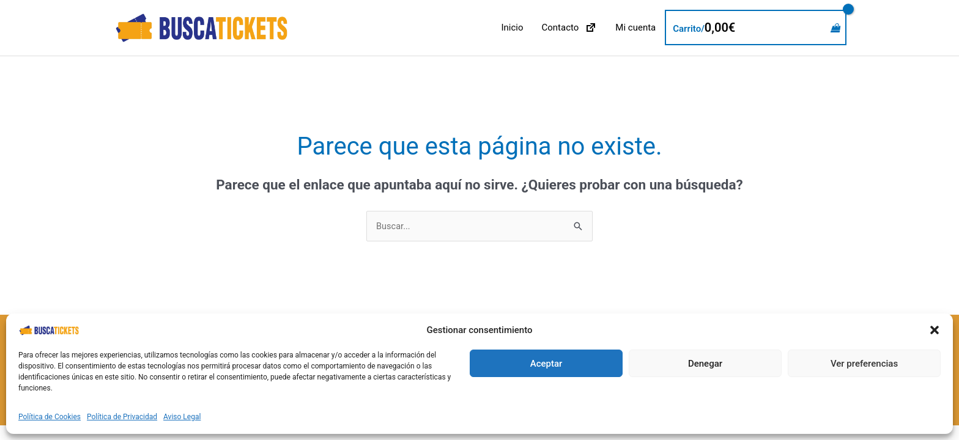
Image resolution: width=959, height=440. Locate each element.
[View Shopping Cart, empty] (755, 28)
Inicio (512, 28)
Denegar (705, 363)
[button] (934, 330)
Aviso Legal (182, 417)
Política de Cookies (49, 417)
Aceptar (546, 363)
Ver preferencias (864, 363)
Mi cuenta (635, 28)
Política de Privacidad (122, 417)
